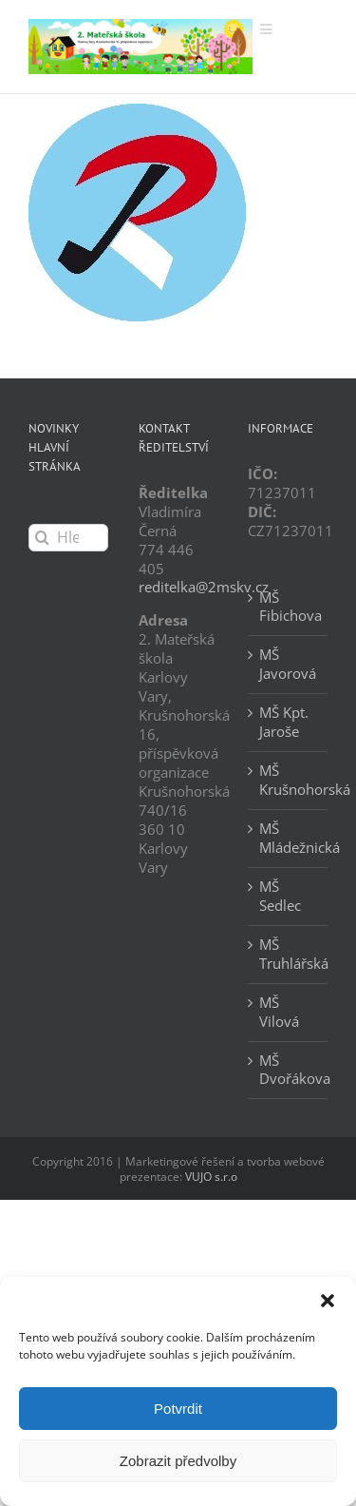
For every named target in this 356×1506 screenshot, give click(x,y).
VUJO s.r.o (211, 1176)
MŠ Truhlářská (288, 954)
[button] (327, 1300)
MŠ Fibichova (288, 607)
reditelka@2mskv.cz (204, 586)
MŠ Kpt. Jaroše (284, 722)
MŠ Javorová (287, 664)
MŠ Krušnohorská (288, 780)
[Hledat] (42, 537)
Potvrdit (178, 1408)
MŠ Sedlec (280, 896)
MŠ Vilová (279, 1012)
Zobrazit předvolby (178, 1461)
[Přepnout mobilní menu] (267, 29)
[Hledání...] (68, 537)
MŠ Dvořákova (288, 1070)
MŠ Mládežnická (288, 838)
